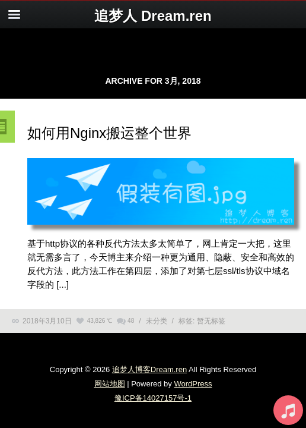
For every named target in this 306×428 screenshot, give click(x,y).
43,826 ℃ (99, 320)
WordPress (193, 383)
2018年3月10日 (47, 321)
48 (131, 320)
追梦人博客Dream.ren (149, 369)
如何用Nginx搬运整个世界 (109, 133)
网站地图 (109, 383)
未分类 (156, 321)
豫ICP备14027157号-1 (153, 398)
